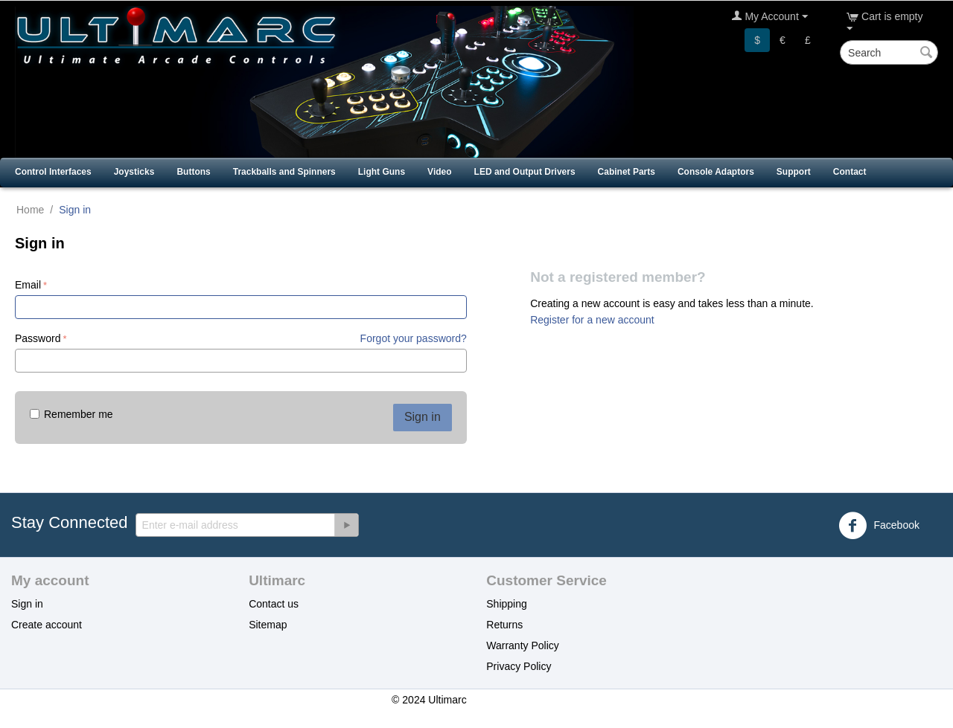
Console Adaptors (716, 172)
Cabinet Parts (626, 172)
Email (28, 285)
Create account (46, 625)
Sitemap (268, 625)
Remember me (71, 414)
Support (794, 172)
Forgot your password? (413, 338)
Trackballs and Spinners (284, 172)
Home (30, 210)
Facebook (878, 526)
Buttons (193, 172)
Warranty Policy (522, 645)
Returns (504, 625)
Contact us (274, 604)
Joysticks (134, 172)
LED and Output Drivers (525, 172)
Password (37, 338)
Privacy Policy (518, 666)
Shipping (506, 604)
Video (439, 172)
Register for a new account (592, 320)
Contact (850, 172)
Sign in (422, 416)
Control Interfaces (53, 172)
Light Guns (381, 172)
